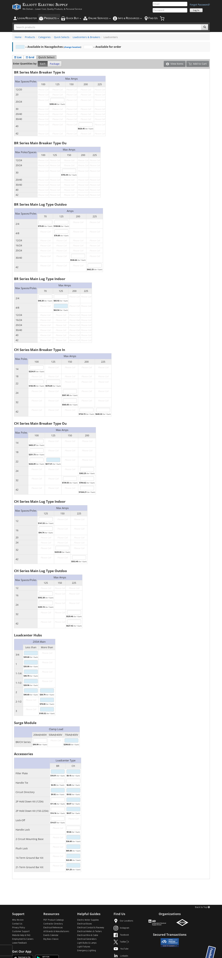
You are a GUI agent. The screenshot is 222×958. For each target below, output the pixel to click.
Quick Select (46, 57)
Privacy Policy (18, 928)
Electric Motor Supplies (88, 920)
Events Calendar (50, 935)
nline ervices (99, 18)
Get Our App (21, 951)
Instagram (121, 928)
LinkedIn (121, 956)
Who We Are (17, 920)
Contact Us (17, 924)
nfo (130, 18)
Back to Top (202, 907)
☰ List (18, 57)
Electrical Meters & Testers (89, 932)
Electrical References (53, 928)
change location (72, 47)
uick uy (73, 18)
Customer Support (20, 932)
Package (54, 63)
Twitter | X (121, 942)
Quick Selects (61, 37)
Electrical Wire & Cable (87, 935)
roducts (51, 18)
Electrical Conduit (90, 928)
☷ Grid (30, 57)
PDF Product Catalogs (53, 920)
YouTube (121, 949)
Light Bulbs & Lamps (87, 943)
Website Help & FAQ (21, 935)
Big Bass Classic (51, 939)
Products (30, 37)
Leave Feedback (19, 943)
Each (42, 63)
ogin (27, 18)
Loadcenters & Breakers (86, 37)
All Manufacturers (56, 932)
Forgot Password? (200, 4)
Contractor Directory (53, 924)
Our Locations (123, 921)
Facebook (121, 935)
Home (18, 37)
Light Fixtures (83, 947)
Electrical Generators (87, 939)
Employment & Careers (22, 939)
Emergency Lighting (86, 951)
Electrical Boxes (84, 924)
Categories (44, 37)
